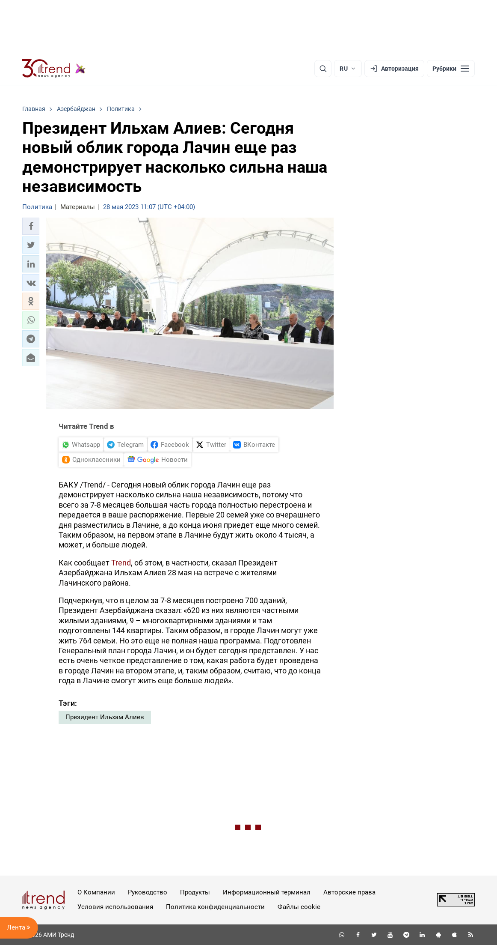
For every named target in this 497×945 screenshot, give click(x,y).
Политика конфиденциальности (215, 907)
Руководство (147, 892)
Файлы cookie (299, 907)
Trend (121, 562)
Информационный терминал (267, 892)
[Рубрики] (451, 68)
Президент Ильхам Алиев (104, 717)
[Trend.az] (54, 68)
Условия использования (115, 907)
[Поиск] (322, 68)
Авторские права (349, 892)
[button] (31, 226)
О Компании (96, 892)
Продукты (195, 892)
